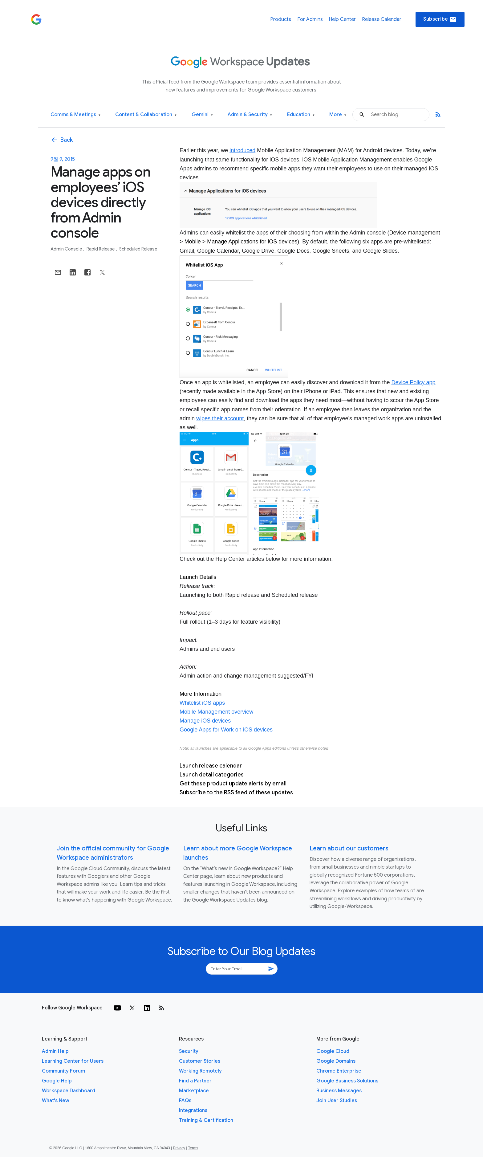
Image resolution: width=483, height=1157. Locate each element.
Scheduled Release (138, 249)
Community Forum (63, 1071)
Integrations (193, 1110)
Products (280, 19)
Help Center (342, 19)
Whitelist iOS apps (202, 703)
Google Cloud (332, 1051)
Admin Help (55, 1051)
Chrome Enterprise (338, 1071)
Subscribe (440, 19)
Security (188, 1051)
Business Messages (339, 1091)
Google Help (57, 1081)
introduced (242, 150)
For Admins (310, 19)
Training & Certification (206, 1120)
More (337, 115)
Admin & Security (250, 115)
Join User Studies (336, 1101)
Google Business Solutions (347, 1081)
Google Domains (335, 1061)
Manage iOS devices (205, 721)
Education (301, 115)
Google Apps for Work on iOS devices (226, 730)
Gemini (202, 115)
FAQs (185, 1101)
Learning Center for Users (73, 1061)
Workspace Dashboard (68, 1091)
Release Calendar (381, 19)
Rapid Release (101, 249)
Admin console (67, 249)
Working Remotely (200, 1071)
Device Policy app (414, 382)
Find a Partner (195, 1081)
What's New (55, 1101)
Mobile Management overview (216, 712)
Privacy (179, 1148)
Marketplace (194, 1091)
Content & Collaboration (146, 115)
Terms (193, 1148)
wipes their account (220, 418)
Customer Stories (199, 1061)
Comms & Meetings (75, 115)
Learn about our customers (349, 848)
